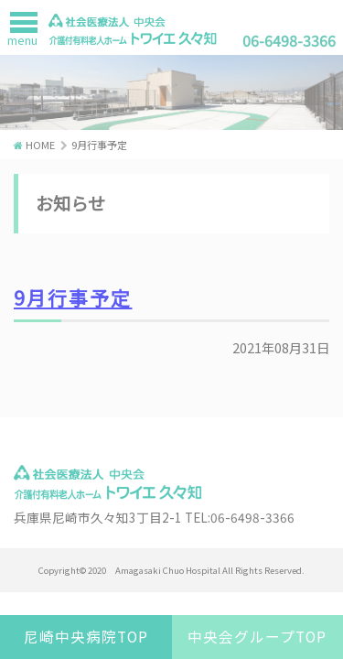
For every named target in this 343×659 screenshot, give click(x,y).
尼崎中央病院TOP (86, 636)
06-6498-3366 (289, 40)
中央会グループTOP (257, 636)
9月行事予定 (73, 297)
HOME (40, 144)
